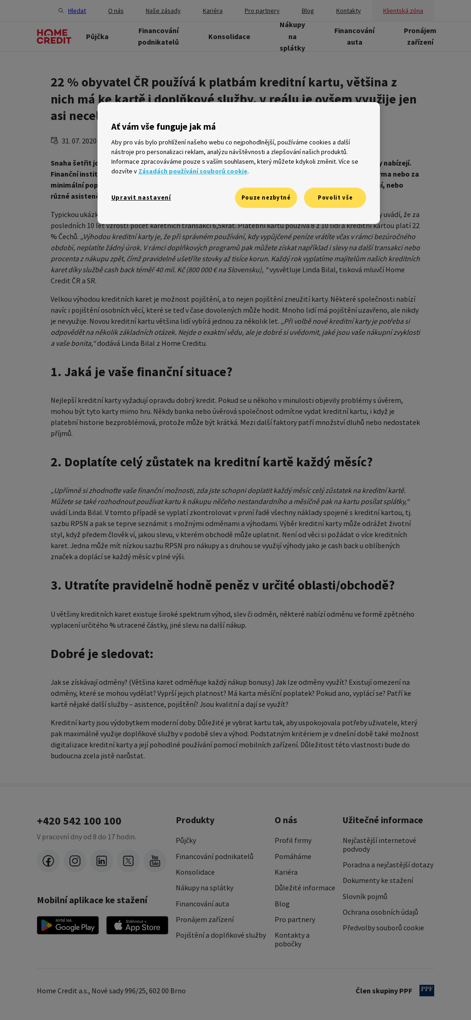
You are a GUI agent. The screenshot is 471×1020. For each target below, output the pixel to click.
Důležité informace (305, 887)
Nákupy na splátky (204, 887)
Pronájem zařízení (205, 919)
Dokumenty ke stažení (378, 880)
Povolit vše (335, 197)
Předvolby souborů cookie (383, 927)
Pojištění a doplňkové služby (221, 935)
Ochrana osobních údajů (380, 912)
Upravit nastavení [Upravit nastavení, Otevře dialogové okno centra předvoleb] (141, 197)
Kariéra (286, 872)
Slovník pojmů (365, 896)
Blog (282, 904)
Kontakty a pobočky (292, 939)
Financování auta (202, 904)
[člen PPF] (426, 990)
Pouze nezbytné (266, 197)
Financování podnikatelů (214, 856)
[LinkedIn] (101, 860)
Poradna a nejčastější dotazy (388, 864)
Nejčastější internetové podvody (379, 844)
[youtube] (155, 860)
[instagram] (74, 860)
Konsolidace (195, 872)
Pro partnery (295, 919)
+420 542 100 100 (79, 820)
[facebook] (48, 860)
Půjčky (186, 840)
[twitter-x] (128, 860)
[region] (239, 163)
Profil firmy (293, 840)
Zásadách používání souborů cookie (192, 171)
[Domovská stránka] (54, 36)
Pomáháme (293, 856)
